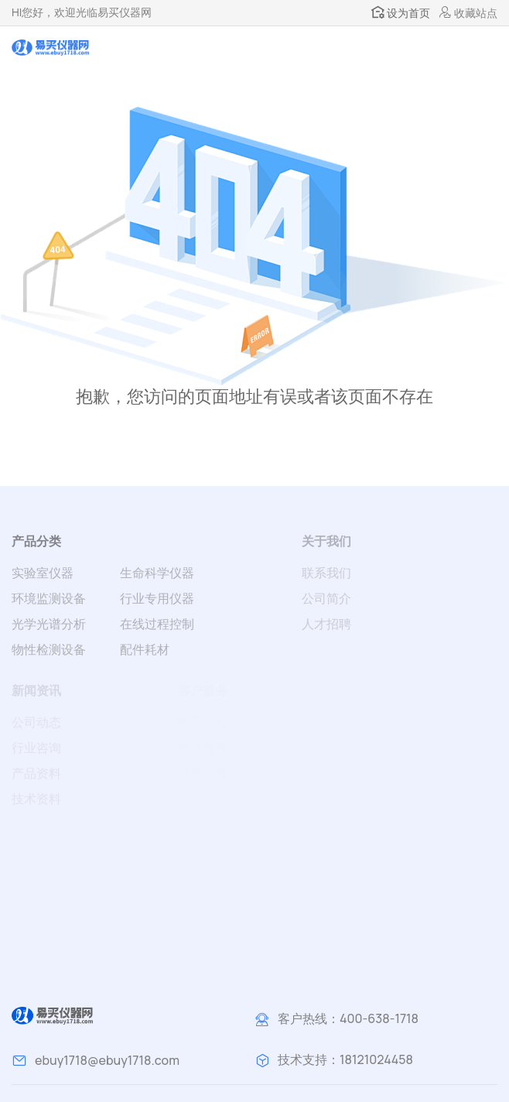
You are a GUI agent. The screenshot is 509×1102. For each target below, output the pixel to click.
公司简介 (326, 598)
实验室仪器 (42, 572)
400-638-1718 (379, 1018)
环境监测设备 (49, 598)
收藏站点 (468, 12)
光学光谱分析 (49, 623)
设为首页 (400, 12)
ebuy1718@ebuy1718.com (107, 1060)
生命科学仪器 (157, 572)
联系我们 (326, 572)
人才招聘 (326, 623)
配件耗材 (144, 649)
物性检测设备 (49, 649)
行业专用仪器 (157, 598)
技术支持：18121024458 (345, 1059)
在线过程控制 (157, 623)
